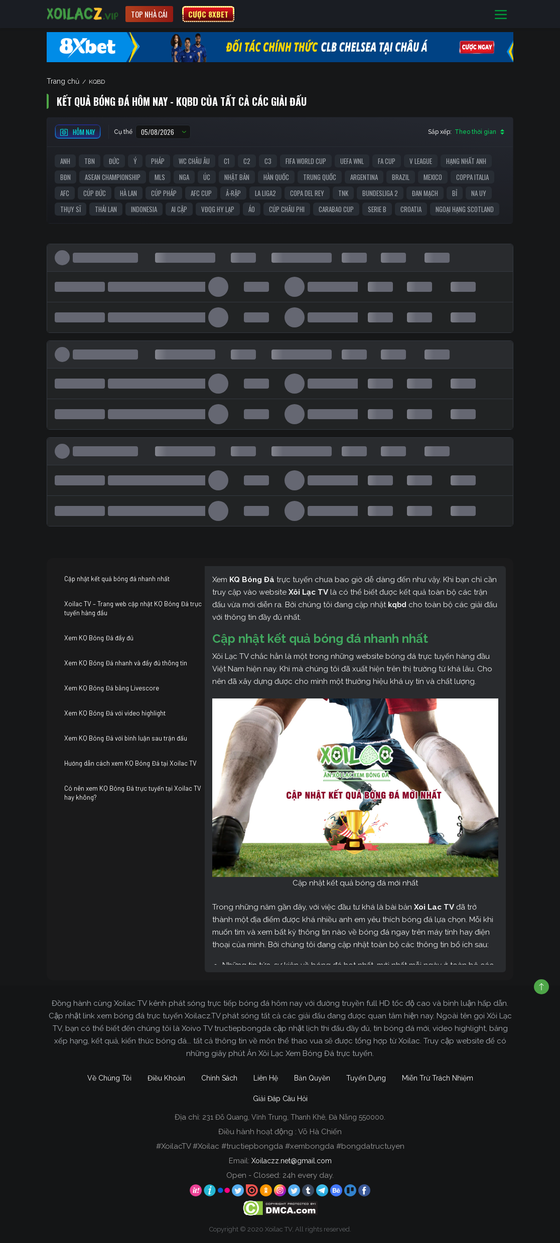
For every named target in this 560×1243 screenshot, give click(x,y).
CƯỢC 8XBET (208, 14)
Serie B (377, 209)
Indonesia (144, 209)
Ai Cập (179, 209)
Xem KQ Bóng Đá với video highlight (115, 713)
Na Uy (478, 193)
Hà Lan (128, 193)
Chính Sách (219, 1078)
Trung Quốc (319, 177)
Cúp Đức (94, 193)
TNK (343, 193)
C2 (246, 161)
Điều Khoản (166, 1078)
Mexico (433, 177)
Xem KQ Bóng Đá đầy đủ (98, 638)
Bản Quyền (312, 1078)
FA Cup (386, 161)
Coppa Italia (472, 177)
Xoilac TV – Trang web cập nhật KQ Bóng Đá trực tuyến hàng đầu (133, 608)
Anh (65, 161)
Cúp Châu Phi (287, 209)
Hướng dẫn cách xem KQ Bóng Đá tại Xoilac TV (130, 763)
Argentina (364, 177)
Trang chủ (63, 81)
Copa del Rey (307, 193)
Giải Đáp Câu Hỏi (280, 1099)
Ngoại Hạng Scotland (465, 209)
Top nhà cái (149, 14)
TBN (89, 161)
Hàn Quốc (276, 177)
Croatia (411, 209)
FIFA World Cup (306, 161)
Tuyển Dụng (366, 1078)
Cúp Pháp (164, 193)
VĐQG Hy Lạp (217, 209)
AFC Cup (201, 193)
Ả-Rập (233, 193)
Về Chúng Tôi (109, 1078)
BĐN (65, 177)
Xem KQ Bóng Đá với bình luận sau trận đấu (125, 738)
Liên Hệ (265, 1078)
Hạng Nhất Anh (466, 161)
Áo (251, 209)
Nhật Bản (236, 177)
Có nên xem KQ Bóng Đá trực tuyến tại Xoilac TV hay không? (132, 792)
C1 (226, 161)
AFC (64, 193)
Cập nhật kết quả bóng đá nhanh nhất (117, 579)
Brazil (400, 177)
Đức (114, 161)
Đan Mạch (425, 193)
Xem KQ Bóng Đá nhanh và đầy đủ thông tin (125, 663)
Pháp (158, 161)
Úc (206, 177)
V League (420, 161)
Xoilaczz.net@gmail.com (291, 1161)
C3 (267, 161)
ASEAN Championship (113, 177)
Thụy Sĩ (70, 209)
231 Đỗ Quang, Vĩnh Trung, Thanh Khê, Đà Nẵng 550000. (293, 1117)
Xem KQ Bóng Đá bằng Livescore (111, 688)
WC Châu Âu (194, 161)
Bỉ (454, 193)
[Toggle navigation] (500, 14)
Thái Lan (106, 209)
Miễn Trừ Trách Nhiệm (437, 1078)
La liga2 (265, 193)
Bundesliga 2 (380, 193)
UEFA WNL (352, 161)
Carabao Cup (336, 209)
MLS (160, 177)
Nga (184, 177)
